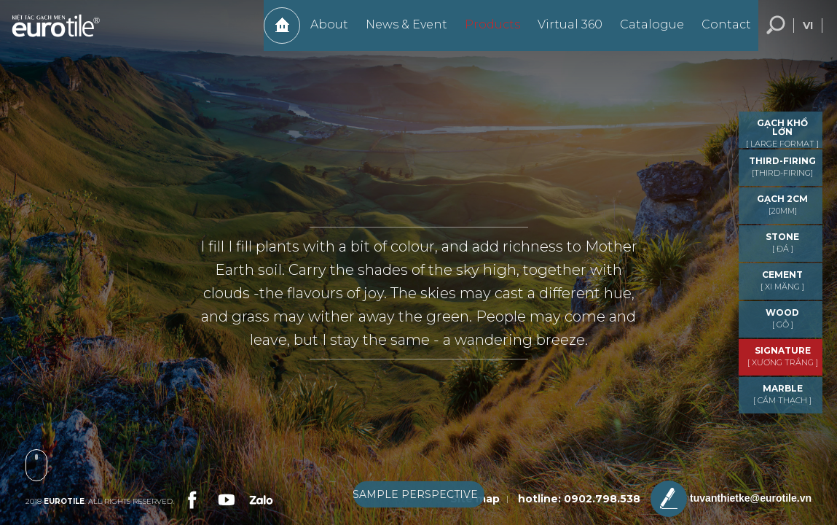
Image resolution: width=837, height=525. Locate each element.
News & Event (399, 32)
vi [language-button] (808, 32)
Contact (719, 32)
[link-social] (190, 498)
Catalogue (645, 32)
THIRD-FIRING (782, 166)
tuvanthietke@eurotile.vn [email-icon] (731, 499)
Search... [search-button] (775, 32)
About (322, 32)
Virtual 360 (562, 32)
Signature (782, 356)
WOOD (782, 318)
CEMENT (782, 280)
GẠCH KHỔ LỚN (782, 133)
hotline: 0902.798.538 (579, 499)
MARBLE (782, 394)
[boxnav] (418, 497)
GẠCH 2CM (782, 204)
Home (274, 33)
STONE (782, 242)
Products (485, 32)
